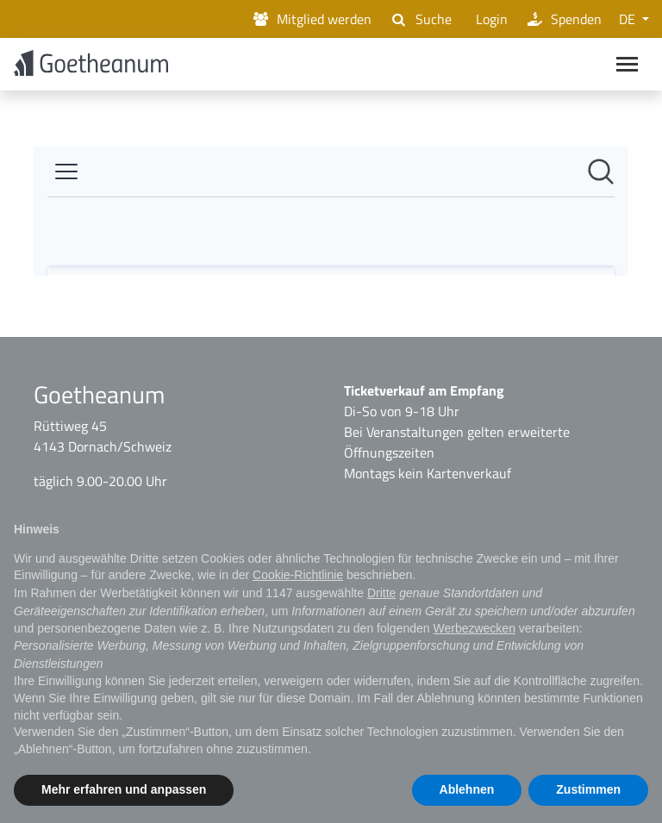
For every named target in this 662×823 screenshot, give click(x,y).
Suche (420, 19)
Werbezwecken (474, 628)
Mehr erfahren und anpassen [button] (123, 789)
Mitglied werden (311, 19)
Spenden (563, 19)
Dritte (381, 593)
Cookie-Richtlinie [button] (298, 575)
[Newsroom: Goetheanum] (331, 213)
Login (488, 19)
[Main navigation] (627, 65)
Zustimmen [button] (588, 789)
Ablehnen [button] (467, 789)
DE (629, 19)
